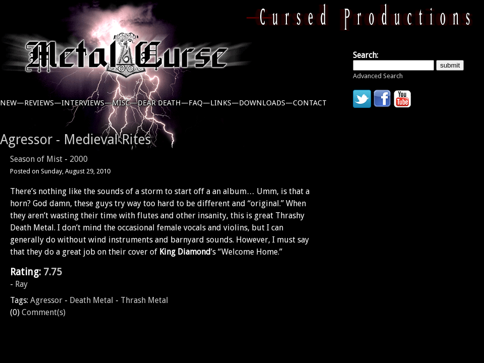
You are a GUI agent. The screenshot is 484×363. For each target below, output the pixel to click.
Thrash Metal (144, 300)
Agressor (46, 300)
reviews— (43, 102)
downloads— (266, 102)
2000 (79, 159)
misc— (125, 102)
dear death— (163, 102)
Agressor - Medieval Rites (75, 139)
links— (224, 102)
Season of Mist (36, 159)
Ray (21, 284)
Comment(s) (44, 312)
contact (310, 102)
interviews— (87, 102)
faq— (199, 102)
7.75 (52, 272)
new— (12, 102)
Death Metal (91, 300)
